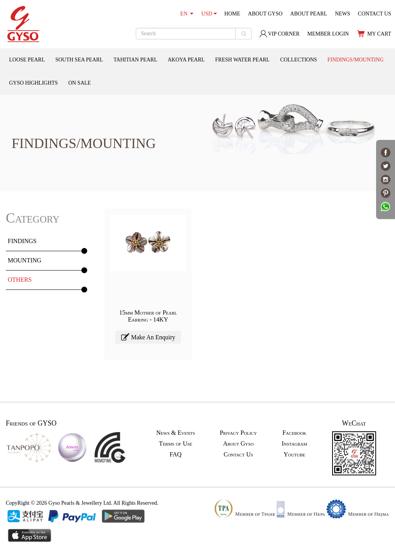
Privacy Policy (238, 432)
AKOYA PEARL (186, 60)
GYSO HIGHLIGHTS (33, 83)
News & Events (175, 432)
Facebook (294, 432)
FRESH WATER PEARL (242, 60)
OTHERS (20, 279)
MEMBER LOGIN (328, 34)
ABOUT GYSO (265, 14)
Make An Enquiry (148, 336)
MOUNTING (24, 260)
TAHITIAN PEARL (135, 60)
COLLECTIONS (298, 60)
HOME (232, 14)
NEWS (342, 14)
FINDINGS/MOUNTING (355, 60)
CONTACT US (374, 14)
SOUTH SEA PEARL (79, 60)
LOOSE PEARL (27, 60)
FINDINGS (22, 241)
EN (186, 14)
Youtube (294, 454)
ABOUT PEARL (308, 14)
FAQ (176, 454)
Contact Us (238, 454)
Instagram (294, 443)
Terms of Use (175, 443)
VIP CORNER (279, 34)
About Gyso (238, 443)
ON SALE (79, 83)
